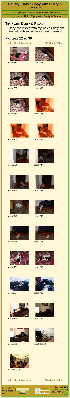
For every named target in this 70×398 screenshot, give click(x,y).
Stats (64, 392)
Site (61, 389)
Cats (26, 16)
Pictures (43, 12)
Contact (32, 12)
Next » (49, 43)
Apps (65, 395)
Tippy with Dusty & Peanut (46, 16)
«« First (11, 43)
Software (55, 12)
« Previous (24, 43)
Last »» (59, 43)
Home (22, 12)
